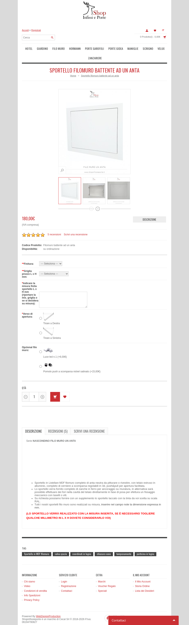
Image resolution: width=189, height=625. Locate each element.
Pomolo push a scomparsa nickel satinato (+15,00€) (71, 361)
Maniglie (121, 48)
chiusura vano (104, 543)
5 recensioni (54, 224)
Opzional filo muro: (29, 339)
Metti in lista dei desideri (65, 387)
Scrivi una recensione (75, 224)
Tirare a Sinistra (52, 327)
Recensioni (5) (57, 421)
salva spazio (61, 543)
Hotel (27, 48)
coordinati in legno (81, 543)
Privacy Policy (31, 590)
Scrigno (134, 48)
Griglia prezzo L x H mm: (29, 264)
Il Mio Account (143, 571)
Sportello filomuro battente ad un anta (100, 65)
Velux (146, 48)
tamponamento (123, 543)
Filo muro (54, 48)
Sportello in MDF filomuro (36, 543)
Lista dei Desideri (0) (155, 30)
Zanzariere (159, 48)
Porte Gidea (105, 48)
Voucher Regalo (107, 576)
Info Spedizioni (32, 585)
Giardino (39, 48)
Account (147, 30)
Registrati (36, 30)
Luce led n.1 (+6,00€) (55, 346)
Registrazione (68, 576)
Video (27, 576)
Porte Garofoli (86, 48)
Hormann (68, 48)
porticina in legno (145, 543)
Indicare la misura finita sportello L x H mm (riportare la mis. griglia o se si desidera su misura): (30, 283)
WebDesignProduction (48, 606)
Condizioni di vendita (35, 580)
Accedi (25, 30)
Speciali (102, 580)
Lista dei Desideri (144, 580)
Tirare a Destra (51, 313)
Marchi (101, 571)
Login (64, 571)
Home (73, 65)
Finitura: (28, 253)
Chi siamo (29, 571)
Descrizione (149, 209)
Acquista (55, 387)
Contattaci (66, 580)
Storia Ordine (142, 576)
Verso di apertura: (27, 305)
